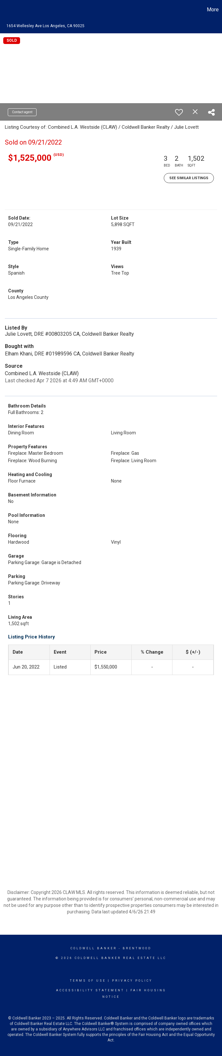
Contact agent (22, 112)
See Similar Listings (188, 178)
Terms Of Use (88, 980)
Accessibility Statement (90, 990)
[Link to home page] (8, 9)
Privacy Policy (132, 980)
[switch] (179, 112)
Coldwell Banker (94, 948)
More (213, 9)
